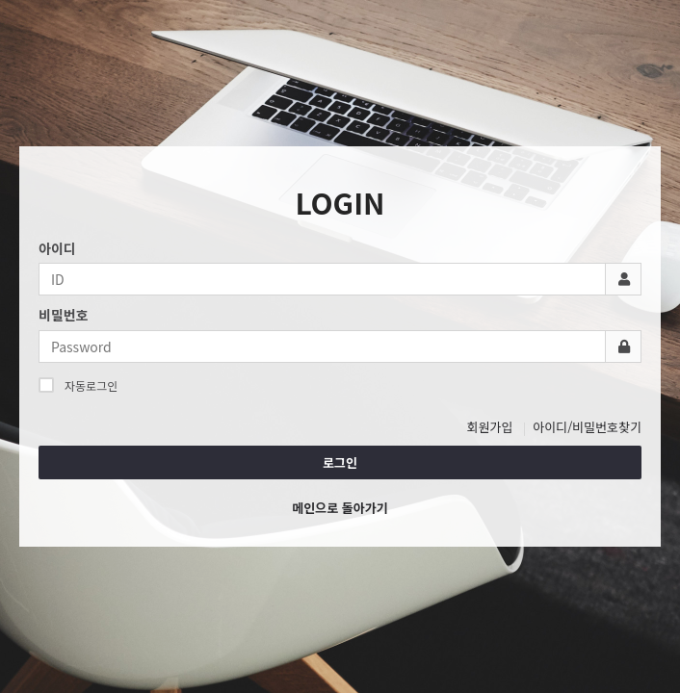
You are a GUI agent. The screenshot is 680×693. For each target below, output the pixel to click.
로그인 (340, 462)
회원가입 (490, 427)
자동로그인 (78, 385)
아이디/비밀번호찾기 (587, 427)
